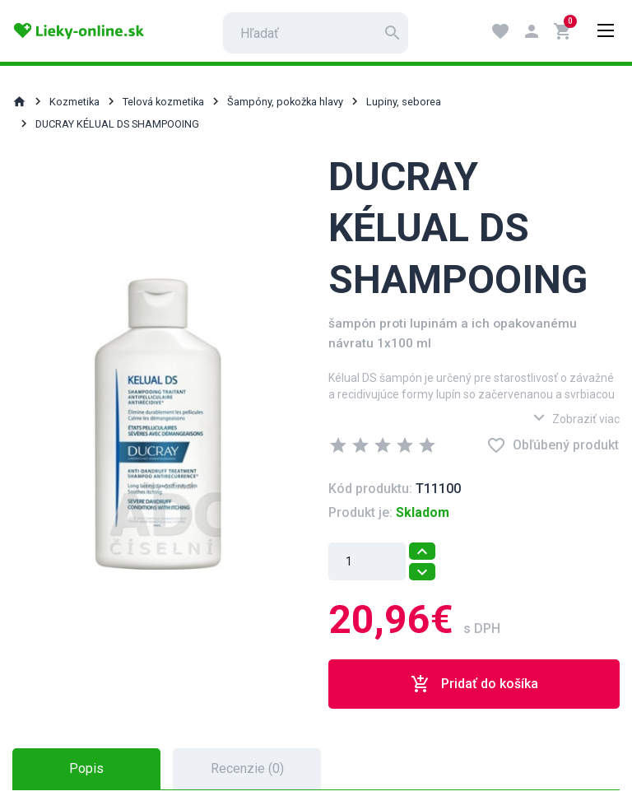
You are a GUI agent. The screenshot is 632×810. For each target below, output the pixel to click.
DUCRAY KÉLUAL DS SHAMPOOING (117, 124)
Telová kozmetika (163, 101)
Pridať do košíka (474, 684)
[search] (315, 33)
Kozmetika (74, 101)
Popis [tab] (86, 768)
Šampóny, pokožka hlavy (285, 101)
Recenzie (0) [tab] (247, 768)
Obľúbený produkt (552, 445)
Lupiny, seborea (403, 101)
